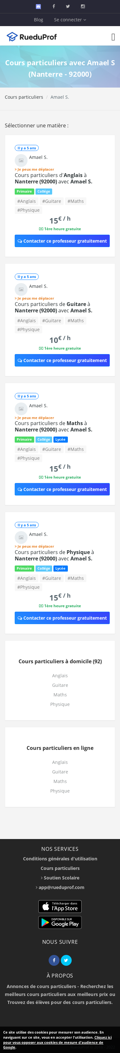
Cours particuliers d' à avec (53, 178)
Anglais (60, 675)
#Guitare (51, 201)
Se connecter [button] (70, 20)
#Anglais (26, 201)
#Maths (76, 201)
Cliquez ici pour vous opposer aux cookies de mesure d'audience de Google (57, 1042)
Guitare (60, 685)
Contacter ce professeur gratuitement (62, 241)
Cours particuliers (24, 97)
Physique (60, 704)
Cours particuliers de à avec (53, 307)
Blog (38, 20)
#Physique (28, 210)
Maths (60, 695)
